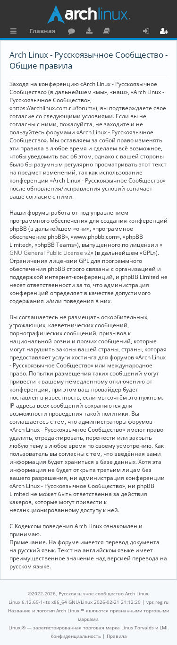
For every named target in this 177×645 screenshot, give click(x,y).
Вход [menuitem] (149, 32)
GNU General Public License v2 (50, 253)
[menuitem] (76, 636)
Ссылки (15, 32)
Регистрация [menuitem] (165, 32)
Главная (42, 30)
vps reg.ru (157, 602)
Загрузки (90, 32)
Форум (73, 32)
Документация (108, 32)
